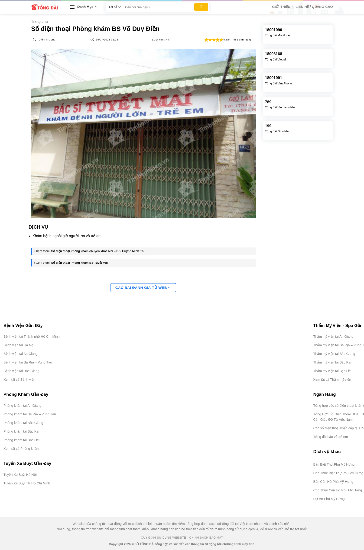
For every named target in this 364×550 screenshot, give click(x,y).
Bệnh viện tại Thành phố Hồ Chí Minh (31, 336)
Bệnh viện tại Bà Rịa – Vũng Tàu (27, 362)
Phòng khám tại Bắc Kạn (21, 431)
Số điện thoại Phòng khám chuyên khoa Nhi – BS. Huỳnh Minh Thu (98, 251)
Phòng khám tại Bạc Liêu (22, 440)
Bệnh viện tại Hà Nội (18, 345)
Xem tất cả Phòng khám (21, 448)
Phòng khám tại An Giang (22, 405)
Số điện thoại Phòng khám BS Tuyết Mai (79, 262)
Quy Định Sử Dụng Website (163, 537)
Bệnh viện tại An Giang (20, 354)
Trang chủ (39, 21)
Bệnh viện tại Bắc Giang (21, 371)
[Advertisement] (341, 480)
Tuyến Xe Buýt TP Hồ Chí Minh (26, 483)
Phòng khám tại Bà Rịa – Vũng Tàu (29, 414)
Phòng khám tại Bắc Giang (23, 423)
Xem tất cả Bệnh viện (19, 379)
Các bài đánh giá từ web (142, 287)
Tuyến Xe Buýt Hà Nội (20, 475)
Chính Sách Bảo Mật (206, 537)
